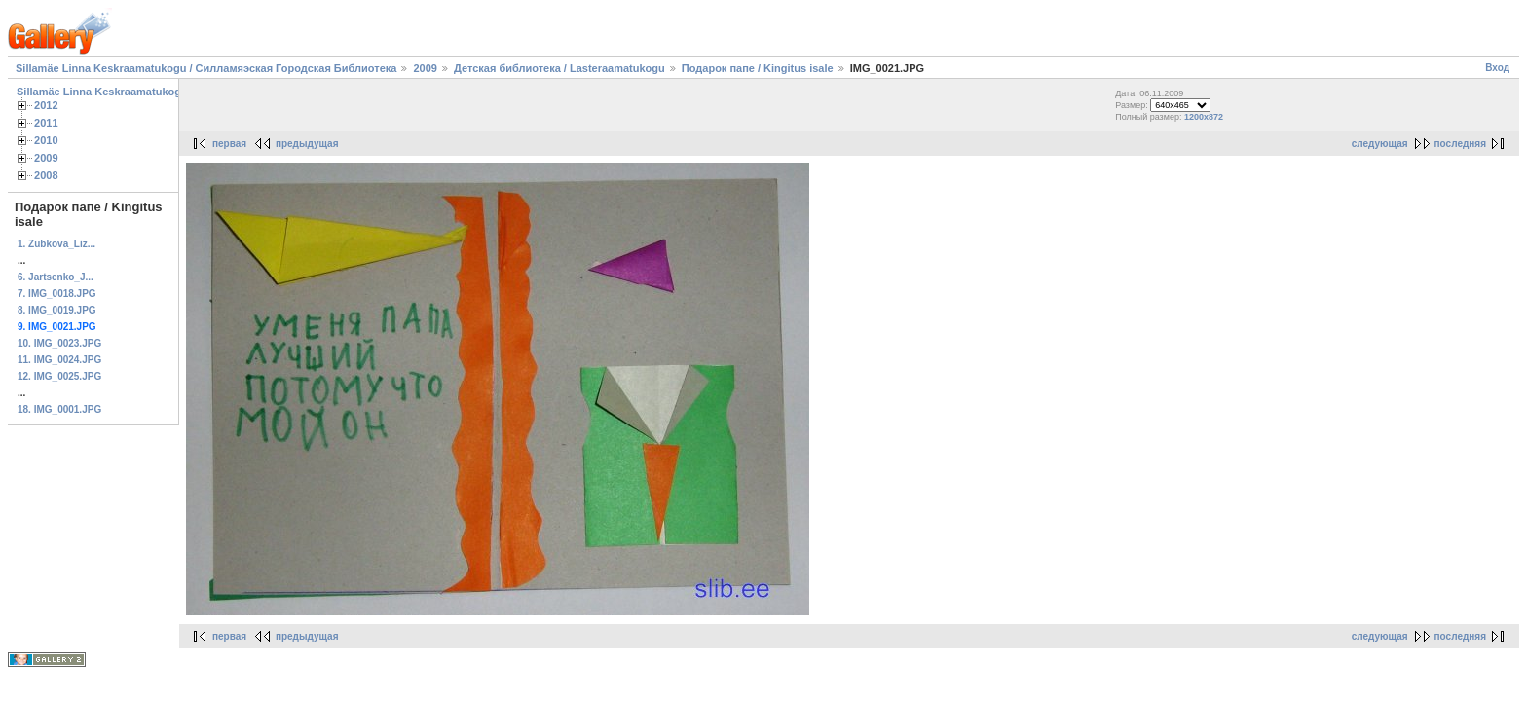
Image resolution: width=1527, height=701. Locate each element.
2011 (46, 123)
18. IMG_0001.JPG (59, 409)
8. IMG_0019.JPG (57, 310)
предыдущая (307, 143)
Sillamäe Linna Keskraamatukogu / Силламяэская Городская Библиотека (206, 68)
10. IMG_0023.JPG (59, 343)
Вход (1497, 67)
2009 (424, 68)
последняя (1460, 143)
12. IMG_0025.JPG (59, 376)
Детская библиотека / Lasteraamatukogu (559, 68)
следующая (1380, 143)
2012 (46, 105)
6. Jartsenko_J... (55, 277)
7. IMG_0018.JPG (57, 293)
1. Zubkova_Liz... (56, 244)
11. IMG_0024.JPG (59, 359)
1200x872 (1203, 117)
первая (229, 143)
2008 (46, 175)
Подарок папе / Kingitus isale (758, 68)
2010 (46, 140)
